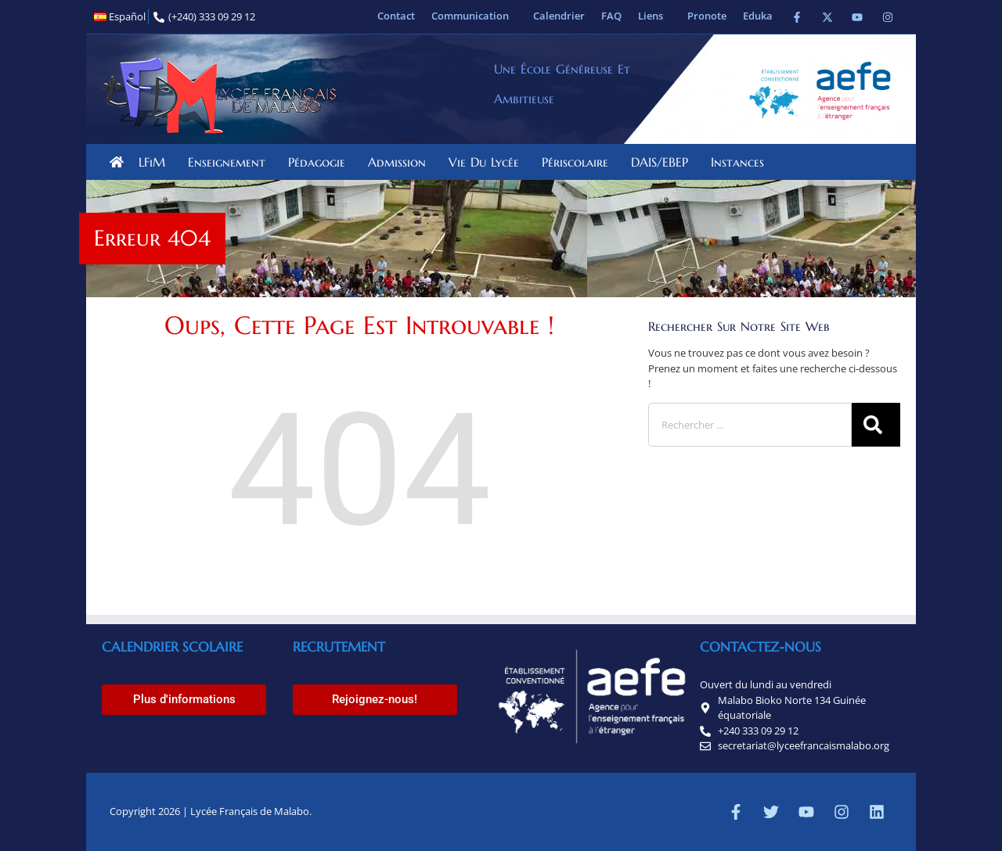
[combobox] (750, 425)
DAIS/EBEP (663, 162)
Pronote (706, 16)
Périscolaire (579, 162)
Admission (401, 162)
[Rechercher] (876, 425)
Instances (741, 162)
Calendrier (559, 16)
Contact (396, 16)
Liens (654, 15)
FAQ (611, 16)
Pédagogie (320, 162)
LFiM (156, 162)
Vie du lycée (488, 162)
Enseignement (230, 162)
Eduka (758, 16)
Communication (474, 15)
